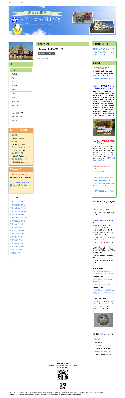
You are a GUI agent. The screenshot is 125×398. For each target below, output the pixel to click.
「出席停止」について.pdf (103, 348)
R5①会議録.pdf (97, 290)
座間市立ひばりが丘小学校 (19, 211)
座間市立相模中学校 (17, 246)
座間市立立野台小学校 (17, 221)
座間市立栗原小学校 (17, 202)
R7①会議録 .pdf (98, 271)
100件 (51, 54)
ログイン (114, 2)
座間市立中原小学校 (17, 230)
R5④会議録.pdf (108, 293)
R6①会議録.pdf (97, 279)
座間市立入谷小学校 (17, 224)
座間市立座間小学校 (19, 2)
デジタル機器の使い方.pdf (103, 354)
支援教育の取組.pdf (18, 156)
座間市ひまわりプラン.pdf (103, 49)
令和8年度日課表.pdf (18, 138)
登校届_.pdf (99, 342)
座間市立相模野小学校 (17, 205)
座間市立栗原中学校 (17, 243)
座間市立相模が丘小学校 (18, 218)
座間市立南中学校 (16, 249)
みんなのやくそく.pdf (19, 144)
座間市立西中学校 (16, 237)
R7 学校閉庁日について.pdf (104, 191)
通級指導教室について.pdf (20, 162)
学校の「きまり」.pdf (19, 150)
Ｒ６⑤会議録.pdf (107, 284)
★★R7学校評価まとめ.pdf (104, 78)
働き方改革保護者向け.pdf (102, 180)
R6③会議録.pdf (97, 281)
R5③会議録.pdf (97, 293)
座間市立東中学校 (16, 240)
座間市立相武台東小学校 (18, 208)
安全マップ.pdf (99, 171)
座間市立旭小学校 (16, 227)
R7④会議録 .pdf (98, 273)
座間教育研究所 (15, 253)
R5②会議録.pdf (108, 290)
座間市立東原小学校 (17, 214)
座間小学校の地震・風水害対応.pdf (19, 182)
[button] (10, 50)
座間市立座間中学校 (17, 233)
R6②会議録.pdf (107, 279)
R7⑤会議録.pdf (108, 273)
